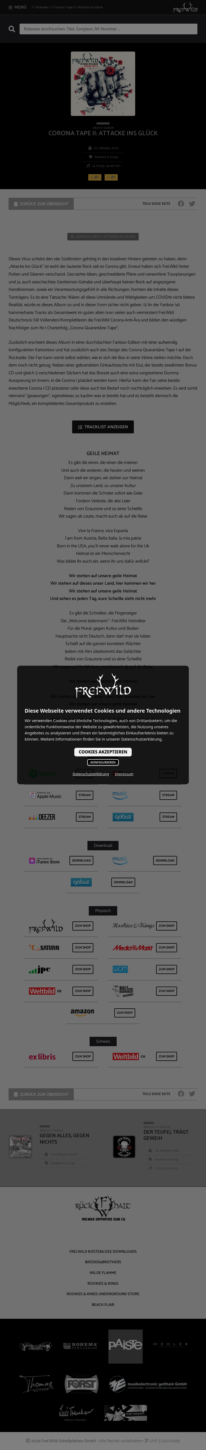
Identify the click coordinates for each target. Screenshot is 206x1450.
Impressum (124, 773)
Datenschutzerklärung (91, 773)
